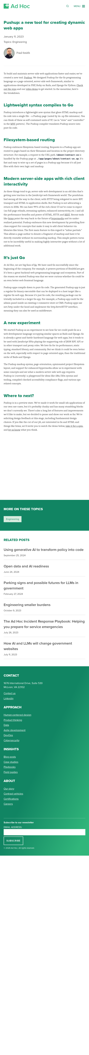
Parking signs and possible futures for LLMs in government (41, 585)
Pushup (28, 77)
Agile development (14, 730)
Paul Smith (23, 53)
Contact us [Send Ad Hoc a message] (10, 693)
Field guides (11, 772)
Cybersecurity (11, 740)
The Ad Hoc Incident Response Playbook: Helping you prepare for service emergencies (44, 624)
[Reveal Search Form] (67, 6)
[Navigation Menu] (79, 6)
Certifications (11, 799)
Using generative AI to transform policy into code (44, 549)
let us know (14, 429)
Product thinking (13, 720)
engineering (12, 519)
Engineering (19, 42)
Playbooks (10, 767)
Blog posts (10, 757)
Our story (9, 789)
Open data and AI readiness (26, 566)
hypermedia (57, 218)
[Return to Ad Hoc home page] (17, 6)
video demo (32, 89)
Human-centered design (17, 715)
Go (35, 264)
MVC (13, 123)
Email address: (13, 827)
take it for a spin (74, 426)
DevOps (8, 735)
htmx (11, 218)
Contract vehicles (13, 794)
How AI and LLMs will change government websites (38, 646)
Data (6, 725)
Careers (8, 804)
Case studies (11, 762)
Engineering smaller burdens (27, 604)
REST (67, 214)
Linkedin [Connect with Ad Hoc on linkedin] (8, 698)
